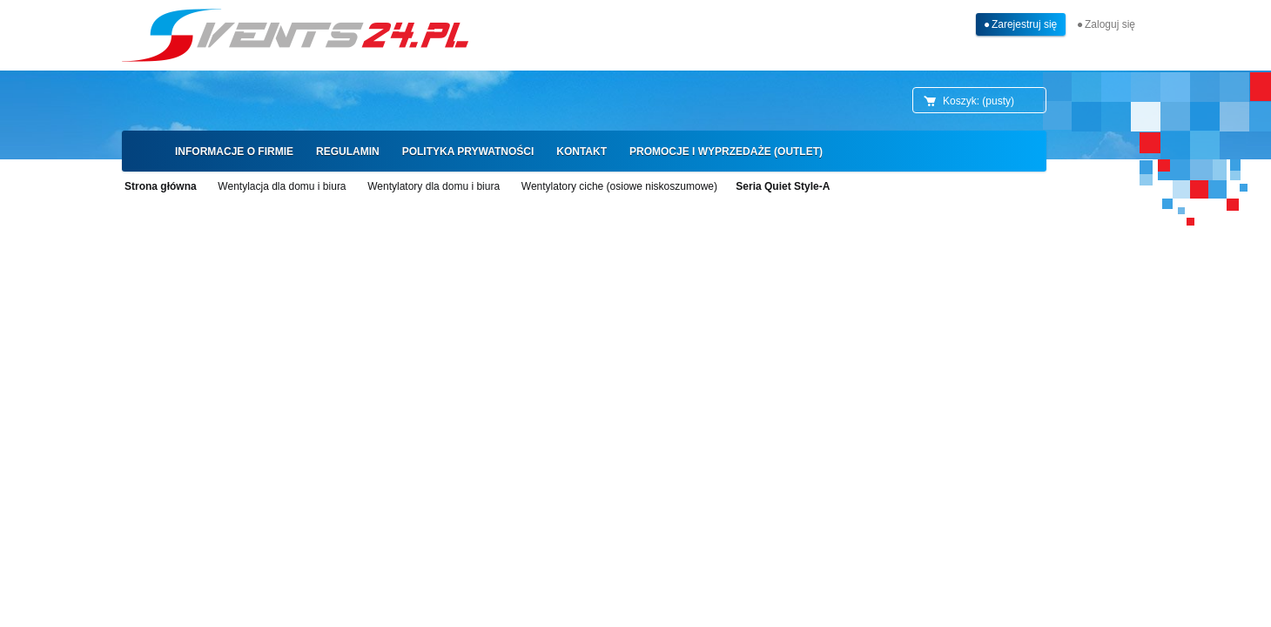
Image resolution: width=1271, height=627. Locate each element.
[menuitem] (234, 151)
